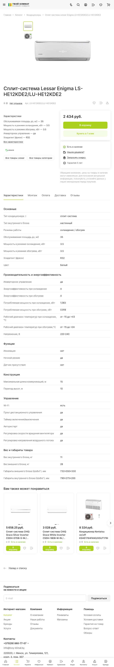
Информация (64, 609)
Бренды (8, 624)
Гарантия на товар (93, 624)
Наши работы (37, 619)
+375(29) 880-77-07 (15, 643)
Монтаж (32, 195)
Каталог (8, 615)
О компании (36, 615)
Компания (36, 609)
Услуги (7, 628)
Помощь (89, 609)
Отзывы (75, 195)
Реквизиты (63, 615)
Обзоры (88, 632)
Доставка (60, 195)
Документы (36, 628)
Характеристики (13, 195)
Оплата (46, 195)
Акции (7, 619)
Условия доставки (93, 619)
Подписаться (99, 598)
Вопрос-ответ (91, 628)
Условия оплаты (92, 615)
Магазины (62, 619)
